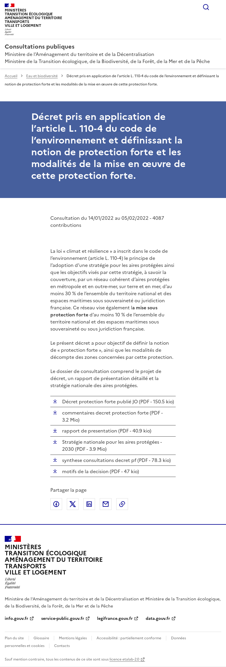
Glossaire (41, 638)
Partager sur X (73, 504)
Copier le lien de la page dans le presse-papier (122, 504)
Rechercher (206, 7)
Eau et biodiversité (42, 76)
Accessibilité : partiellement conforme (129, 638)
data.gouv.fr (158, 618)
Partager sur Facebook (56, 504)
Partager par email (106, 504)
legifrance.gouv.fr (115, 618)
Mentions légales (73, 638)
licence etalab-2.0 (124, 659)
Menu (218, 7)
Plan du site (14, 638)
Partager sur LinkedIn (89, 504)
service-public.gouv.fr (62, 618)
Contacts (62, 645)
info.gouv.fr (16, 618)
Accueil (11, 76)
